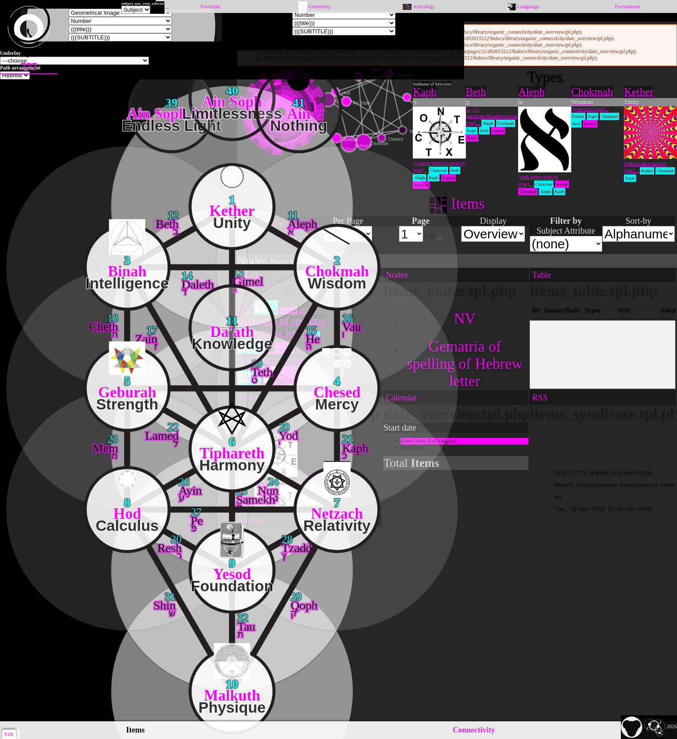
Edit (9, 734)
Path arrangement (20, 68)
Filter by (566, 220)
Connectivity (474, 730)
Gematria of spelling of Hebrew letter (464, 364)
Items (135, 730)
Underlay (10, 53)
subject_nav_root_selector (143, 3)
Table (541, 274)
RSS (539, 397)
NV (465, 319)
